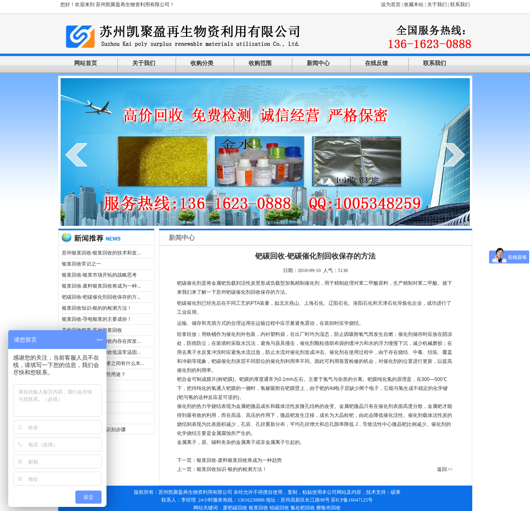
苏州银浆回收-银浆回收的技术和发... (101, 253)
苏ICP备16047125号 (352, 500)
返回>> (445, 469)
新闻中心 (318, 63)
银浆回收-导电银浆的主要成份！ (97, 319)
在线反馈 (376, 63)
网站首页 (85, 63)
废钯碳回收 (235, 508)
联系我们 (460, 4)
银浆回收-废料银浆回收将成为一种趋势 (239, 460)
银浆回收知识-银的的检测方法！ (97, 308)
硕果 (396, 492)
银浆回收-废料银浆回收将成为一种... (101, 286)
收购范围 (260, 63)
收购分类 (201, 63)
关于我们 (437, 4)
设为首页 (391, 4)
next (454, 154)
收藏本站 (414, 4)
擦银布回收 (328, 508)
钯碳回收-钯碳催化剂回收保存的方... (101, 297)
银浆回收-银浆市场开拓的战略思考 (99, 275)
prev (76, 154)
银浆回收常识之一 (81, 264)
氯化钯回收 (302, 508)
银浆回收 (258, 508)
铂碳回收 (279, 508)
